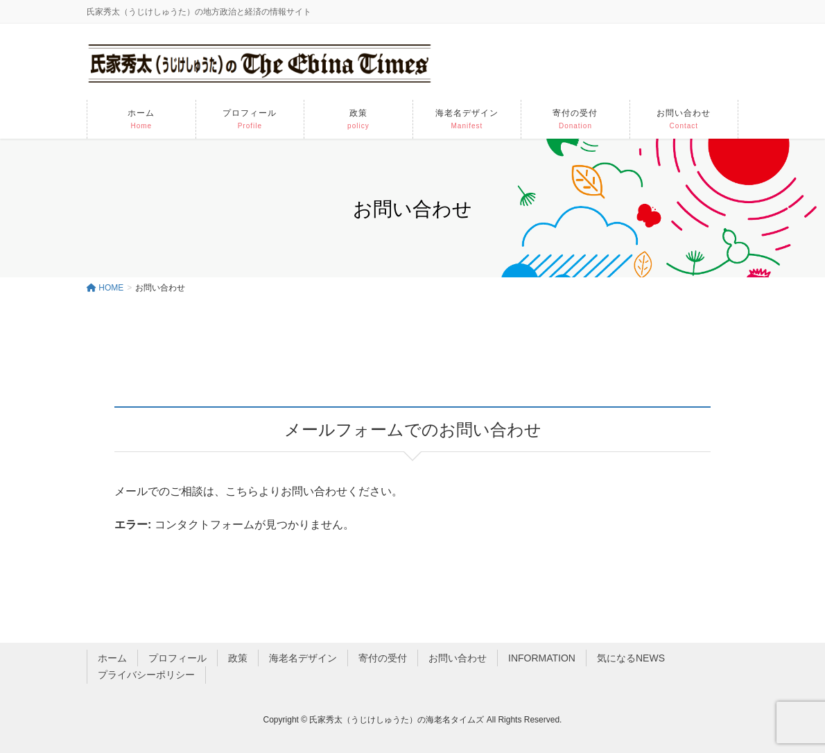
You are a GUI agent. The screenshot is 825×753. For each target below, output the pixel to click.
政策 (238, 658)
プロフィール (177, 658)
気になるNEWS (631, 658)
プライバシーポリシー (146, 674)
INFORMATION (541, 658)
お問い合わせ (457, 658)
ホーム (112, 658)
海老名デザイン (303, 658)
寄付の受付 (382, 658)
